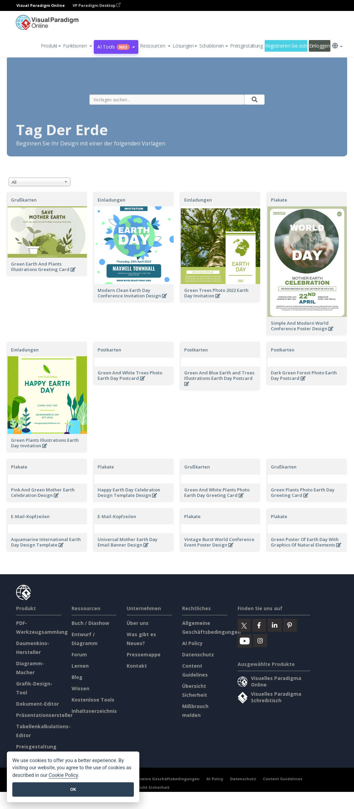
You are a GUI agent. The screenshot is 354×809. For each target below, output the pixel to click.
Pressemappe (144, 654)
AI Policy (192, 643)
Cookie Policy (63, 775)
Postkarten (109, 350)
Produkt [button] (51, 45)
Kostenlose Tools (93, 699)
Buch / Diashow (90, 623)
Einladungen (111, 200)
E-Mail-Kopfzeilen (30, 516)
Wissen (80, 688)
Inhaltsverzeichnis (94, 711)
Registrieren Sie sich (286, 45)
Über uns (138, 623)
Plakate (279, 200)
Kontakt (137, 666)
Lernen (80, 666)
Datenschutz (198, 654)
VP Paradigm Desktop (97, 5)
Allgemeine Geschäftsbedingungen (164, 778)
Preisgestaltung (246, 45)
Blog (77, 677)
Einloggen (319, 45)
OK (73, 789)
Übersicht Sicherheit (148, 787)
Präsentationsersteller (44, 715)
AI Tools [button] (116, 46)
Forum (79, 654)
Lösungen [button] (185, 45)
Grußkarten (24, 200)
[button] (77, 46)
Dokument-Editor (37, 704)
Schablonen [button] (213, 45)
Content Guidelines (282, 778)
